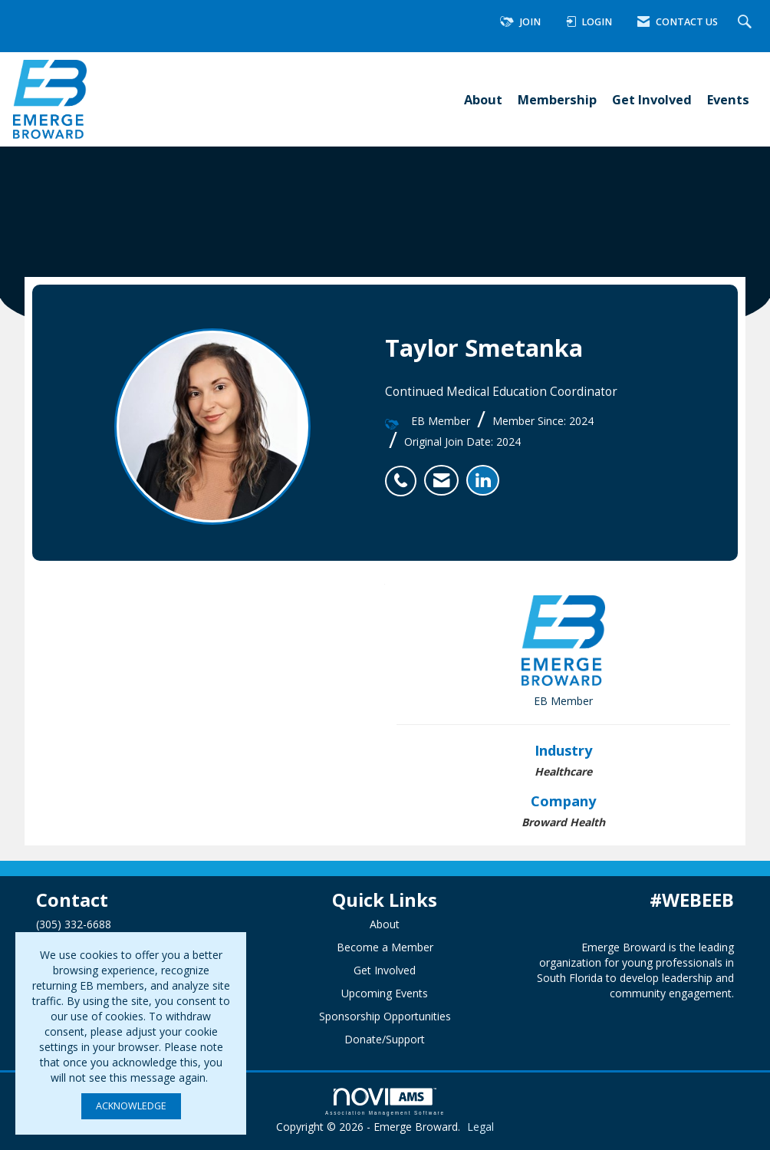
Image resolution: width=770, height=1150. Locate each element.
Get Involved (652, 99)
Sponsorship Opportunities (385, 1016)
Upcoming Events (384, 993)
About (483, 99)
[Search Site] (746, 23)
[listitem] (404, 473)
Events (728, 99)
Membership (557, 99)
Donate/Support (384, 1039)
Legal (480, 1126)
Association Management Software (385, 1101)
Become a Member (385, 947)
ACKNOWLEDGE (131, 1105)
